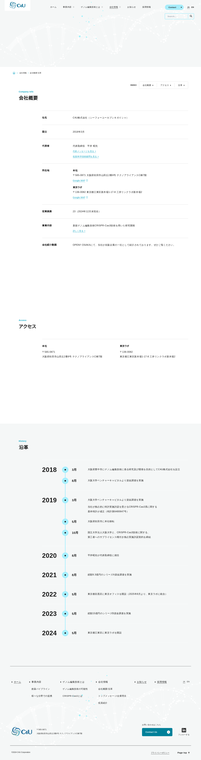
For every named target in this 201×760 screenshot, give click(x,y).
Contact (172, 7)
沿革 (181, 85)
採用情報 (145, 7)
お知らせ (131, 7)
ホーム (54, 7)
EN (193, 7)
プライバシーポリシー (161, 752)
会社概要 (148, 85)
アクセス (166, 85)
